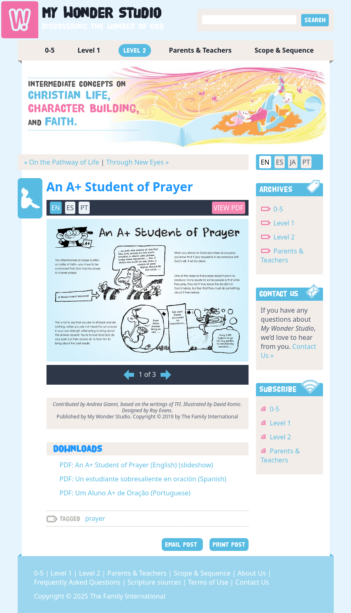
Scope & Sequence (284, 50)
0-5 (49, 50)
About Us (252, 573)
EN (55, 207)
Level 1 (89, 50)
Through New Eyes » (137, 162)
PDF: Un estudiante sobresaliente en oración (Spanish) (143, 478)
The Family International (127, 596)
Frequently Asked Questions (78, 582)
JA (293, 162)
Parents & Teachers (200, 50)
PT (84, 207)
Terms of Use (209, 582)
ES (70, 207)
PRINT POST (229, 544)
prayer (95, 518)
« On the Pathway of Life (61, 162)
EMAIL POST (182, 544)
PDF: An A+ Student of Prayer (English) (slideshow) (136, 464)
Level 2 (134, 50)
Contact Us (252, 582)
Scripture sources (155, 582)
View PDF (229, 207)
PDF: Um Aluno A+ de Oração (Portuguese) (125, 492)
